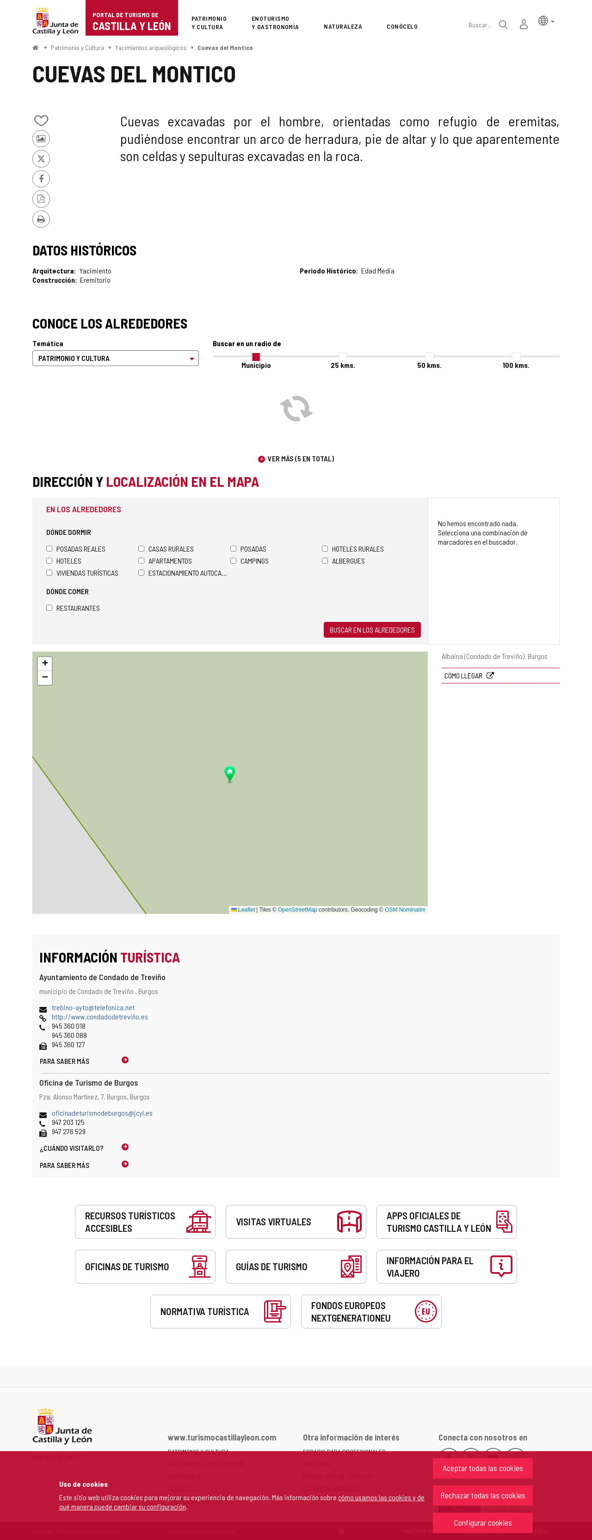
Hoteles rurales (353, 548)
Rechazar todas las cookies (482, 1495)
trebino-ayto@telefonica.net (93, 1007)
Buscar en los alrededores (372, 629)
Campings (249, 560)
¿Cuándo (72, 1147)
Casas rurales (166, 548)
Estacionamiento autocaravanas (184, 572)
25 (343, 364)
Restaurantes (73, 607)
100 (516, 364)
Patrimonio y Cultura (77, 47)
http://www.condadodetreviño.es (100, 1016)
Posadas (248, 548)
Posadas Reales (75, 548)
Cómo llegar (464, 675)
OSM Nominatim (405, 910)
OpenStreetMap (297, 910)
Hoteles (63, 560)
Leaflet (243, 910)
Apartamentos (165, 560)
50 (429, 364)
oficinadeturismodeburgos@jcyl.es (102, 1112)
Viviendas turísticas (82, 572)
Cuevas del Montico (225, 47)
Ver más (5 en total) (301, 458)
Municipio (256, 364)
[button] (546, 20)
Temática (47, 343)
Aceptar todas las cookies (483, 1468)
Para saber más (64, 1060)
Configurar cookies (483, 1522)
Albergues (343, 560)
